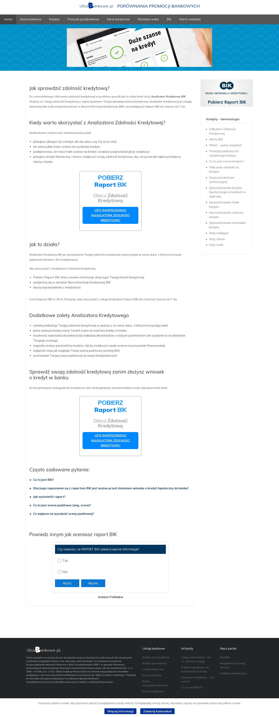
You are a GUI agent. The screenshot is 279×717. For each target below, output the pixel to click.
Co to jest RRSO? (192, 687)
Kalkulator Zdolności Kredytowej (222, 131)
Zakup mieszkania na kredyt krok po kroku (195, 669)
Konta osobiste (152, 675)
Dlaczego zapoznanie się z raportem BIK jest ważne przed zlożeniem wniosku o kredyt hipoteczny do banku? (111, 488)
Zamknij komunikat (157, 711)
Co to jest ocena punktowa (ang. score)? (62, 505)
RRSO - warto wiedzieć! (225, 145)
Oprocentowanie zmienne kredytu (226, 215)
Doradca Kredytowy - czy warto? (197, 679)
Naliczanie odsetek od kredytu (224, 169)
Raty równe (217, 239)
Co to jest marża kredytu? (226, 161)
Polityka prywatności (233, 673)
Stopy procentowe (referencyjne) (221, 180)
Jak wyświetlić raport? (49, 497)
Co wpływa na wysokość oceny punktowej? (63, 514)
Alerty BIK (216, 139)
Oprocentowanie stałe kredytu (224, 204)
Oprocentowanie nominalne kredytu (227, 225)
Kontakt (225, 657)
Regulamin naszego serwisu (232, 665)
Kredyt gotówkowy (154, 663)
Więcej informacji (120, 711)
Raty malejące (218, 233)
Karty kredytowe (153, 691)
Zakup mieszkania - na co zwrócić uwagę (196, 659)
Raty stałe (216, 245)
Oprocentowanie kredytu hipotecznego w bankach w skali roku (227, 192)
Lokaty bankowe (153, 669)
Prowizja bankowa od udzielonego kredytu (223, 153)
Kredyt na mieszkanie (156, 657)
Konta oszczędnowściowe (155, 683)
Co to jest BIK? (43, 480)
